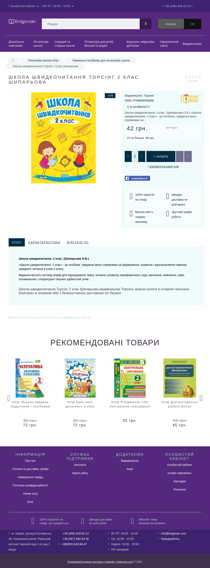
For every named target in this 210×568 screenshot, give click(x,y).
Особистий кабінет (179, 464)
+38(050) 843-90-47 (74, 544)
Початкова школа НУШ (43, 60)
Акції (130, 469)
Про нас (30, 460)
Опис (17, 242)
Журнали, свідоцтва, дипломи (141, 44)
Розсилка (179, 489)
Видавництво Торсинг (77, 317)
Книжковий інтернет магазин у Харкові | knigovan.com (100, 561)
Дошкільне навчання (16, 44)
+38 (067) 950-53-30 (76, 538)
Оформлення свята (169, 44)
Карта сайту (80, 473)
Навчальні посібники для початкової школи (101, 60)
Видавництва (192, 44)
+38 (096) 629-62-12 (76, 533)
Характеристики (44, 242)
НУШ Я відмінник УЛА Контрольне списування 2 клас (130, 406)
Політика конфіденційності (30, 485)
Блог (30, 501)
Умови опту (30, 493)
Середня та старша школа (65, 44)
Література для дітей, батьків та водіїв (99, 44)
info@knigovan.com (173, 533)
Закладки (179, 481)
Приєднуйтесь (170, 538)
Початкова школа (40, 44)
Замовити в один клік (164, 166)
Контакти (80, 464)
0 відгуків (192, 81)
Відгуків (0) (78, 242)
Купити (161, 156)
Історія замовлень (180, 473)
